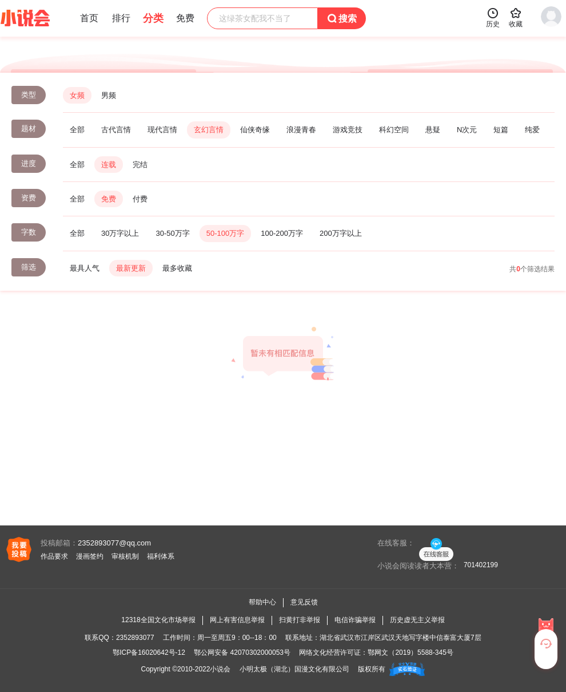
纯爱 (532, 129)
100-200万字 (282, 233)
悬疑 (432, 129)
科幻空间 (394, 129)
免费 (108, 199)
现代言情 (162, 129)
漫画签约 (89, 556)
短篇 (500, 129)
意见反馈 (304, 602)
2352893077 (135, 638)
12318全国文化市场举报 (158, 620)
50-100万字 (225, 233)
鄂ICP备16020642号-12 (149, 652)
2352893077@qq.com (114, 543)
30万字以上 (120, 233)
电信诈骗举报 (355, 620)
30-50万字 (172, 233)
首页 (89, 18)
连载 (108, 164)
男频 (108, 95)
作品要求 (54, 556)
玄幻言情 (209, 129)
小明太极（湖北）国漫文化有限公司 (294, 669)
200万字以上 (341, 233)
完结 (140, 164)
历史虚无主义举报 (417, 620)
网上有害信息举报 (237, 620)
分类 (153, 18)
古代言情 (116, 129)
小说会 (220, 669)
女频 (77, 95)
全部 (77, 129)
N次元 (467, 129)
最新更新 (131, 268)
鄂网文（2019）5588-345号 (410, 652)
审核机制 (125, 556)
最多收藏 (177, 268)
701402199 (481, 565)
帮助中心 (262, 602)
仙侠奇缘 (255, 129)
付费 (140, 199)
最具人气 (84, 268)
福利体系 (160, 556)
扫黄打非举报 (299, 620)
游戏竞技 (347, 129)
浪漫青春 (301, 129)
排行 (121, 18)
